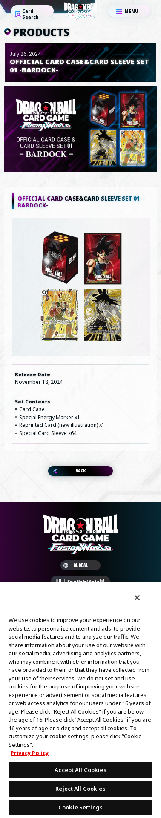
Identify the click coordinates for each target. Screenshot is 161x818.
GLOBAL (76, 568)
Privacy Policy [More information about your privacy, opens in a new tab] (30, 753)
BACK (80, 472)
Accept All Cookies (80, 770)
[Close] (137, 597)
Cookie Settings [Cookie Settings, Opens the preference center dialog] (80, 807)
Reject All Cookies (80, 788)
